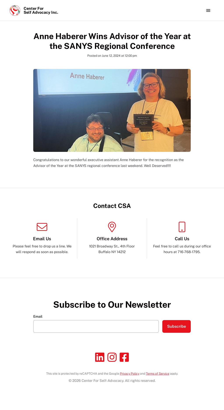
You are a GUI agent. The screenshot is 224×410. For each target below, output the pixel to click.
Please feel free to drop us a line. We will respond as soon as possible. (42, 238)
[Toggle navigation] (208, 10)
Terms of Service (157, 373)
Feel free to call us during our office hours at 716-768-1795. (182, 238)
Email (37, 316)
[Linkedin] (100, 357)
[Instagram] (112, 357)
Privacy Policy (129, 373)
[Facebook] (124, 357)
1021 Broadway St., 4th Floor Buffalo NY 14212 (112, 238)
